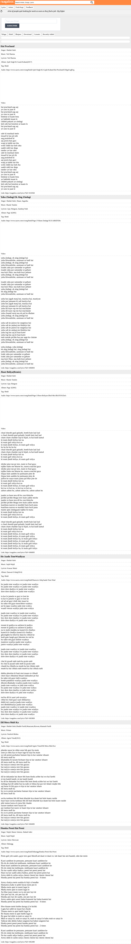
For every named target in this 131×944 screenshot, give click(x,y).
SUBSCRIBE (12, 26)
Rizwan (36, 726)
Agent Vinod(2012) (13, 738)
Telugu (3, 34)
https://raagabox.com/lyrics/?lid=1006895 (20, 552)
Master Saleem (16, 832)
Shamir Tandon (11, 205)
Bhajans (18, 34)
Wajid (8, 832)
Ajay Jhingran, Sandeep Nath (17, 209)
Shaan (18, 201)
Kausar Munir (12, 568)
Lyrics (3, 7)
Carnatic (37, 34)
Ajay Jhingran (12, 384)
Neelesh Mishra (12, 734)
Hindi (11, 34)
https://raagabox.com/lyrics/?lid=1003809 (20, 718)
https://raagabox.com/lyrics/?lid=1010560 (20, 193)
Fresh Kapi (19, 7)
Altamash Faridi (45, 726)
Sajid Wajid (10, 836)
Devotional (28, 34)
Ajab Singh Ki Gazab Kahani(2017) (19, 62)
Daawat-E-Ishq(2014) (14, 572)
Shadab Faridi (21, 726)
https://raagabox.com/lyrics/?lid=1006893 (20, 368)
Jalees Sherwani (13, 840)
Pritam (8, 730)
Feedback (29, 7)
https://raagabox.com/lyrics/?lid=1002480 (20, 942)
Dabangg (10, 844)
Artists (10, 7)
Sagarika (24, 201)
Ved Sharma (10, 54)
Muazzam (29, 726)
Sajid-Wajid (10, 564)
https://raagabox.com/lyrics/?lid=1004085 (20, 824)
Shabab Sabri (11, 50)
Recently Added (48, 34)
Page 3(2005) (11, 213)
